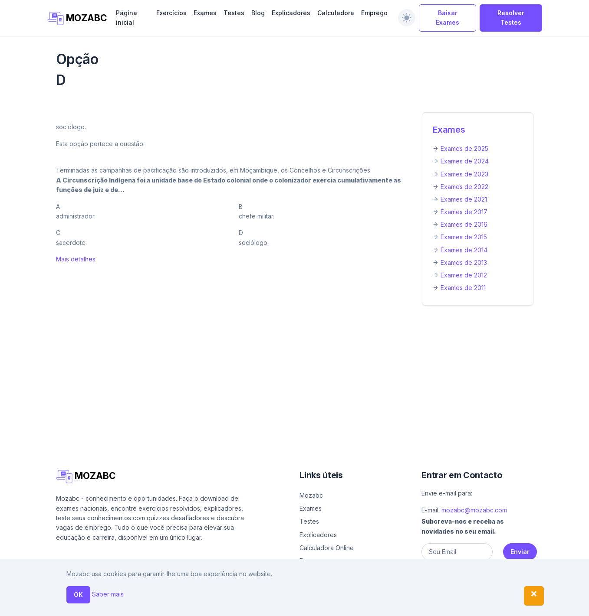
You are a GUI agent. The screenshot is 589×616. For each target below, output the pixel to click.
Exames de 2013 (464, 262)
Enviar (520, 551)
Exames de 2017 (464, 211)
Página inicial (126, 17)
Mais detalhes (75, 259)
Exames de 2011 (463, 287)
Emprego (374, 12)
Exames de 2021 (464, 199)
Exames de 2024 (465, 161)
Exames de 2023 (464, 174)
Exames (205, 12)
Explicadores (291, 12)
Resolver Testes (510, 17)
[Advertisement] (294, 376)
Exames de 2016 (464, 224)
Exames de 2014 (464, 250)
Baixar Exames (447, 17)
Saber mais (108, 594)
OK (78, 594)
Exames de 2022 (464, 186)
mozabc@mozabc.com (474, 510)
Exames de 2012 (464, 275)
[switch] (406, 18)
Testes (234, 12)
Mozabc (311, 495)
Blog (258, 12)
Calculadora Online (326, 547)
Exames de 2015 (464, 237)
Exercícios (171, 12)
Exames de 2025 (464, 148)
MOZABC (76, 18)
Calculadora (335, 12)
